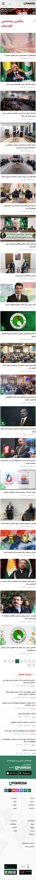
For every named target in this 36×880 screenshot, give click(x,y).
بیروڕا (32, 824)
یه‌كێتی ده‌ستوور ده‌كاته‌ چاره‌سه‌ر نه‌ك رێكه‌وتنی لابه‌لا (20, 552)
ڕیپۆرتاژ (32, 827)
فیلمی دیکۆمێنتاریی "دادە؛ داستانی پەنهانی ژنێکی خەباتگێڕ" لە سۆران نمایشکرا (20, 693)
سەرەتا (32, 798)
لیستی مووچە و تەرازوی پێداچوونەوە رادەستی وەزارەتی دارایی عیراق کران (18, 704)
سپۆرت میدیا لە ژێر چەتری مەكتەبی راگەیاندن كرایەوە (20, 492)
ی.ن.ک (32, 831)
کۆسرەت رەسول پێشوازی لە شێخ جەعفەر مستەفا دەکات (18, 523)
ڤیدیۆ (15, 831)
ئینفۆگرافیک (13, 824)
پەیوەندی (31, 805)
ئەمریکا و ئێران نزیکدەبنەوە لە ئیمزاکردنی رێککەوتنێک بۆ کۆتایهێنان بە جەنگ (18, 740)
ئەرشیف (31, 808)
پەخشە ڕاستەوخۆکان (28, 843)
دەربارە (32, 802)
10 (29, 665)
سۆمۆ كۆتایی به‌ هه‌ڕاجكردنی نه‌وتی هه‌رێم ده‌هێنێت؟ (20, 55)
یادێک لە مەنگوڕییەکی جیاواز (26, 714)
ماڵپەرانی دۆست (29, 847)
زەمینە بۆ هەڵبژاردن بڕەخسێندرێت (25, 276)
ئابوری (15, 808)
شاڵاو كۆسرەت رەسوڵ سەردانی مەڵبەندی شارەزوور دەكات (18, 177)
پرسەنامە (31, 834)
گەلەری (14, 827)
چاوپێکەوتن (30, 821)
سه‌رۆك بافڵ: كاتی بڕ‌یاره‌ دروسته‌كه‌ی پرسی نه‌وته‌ (21, 84)
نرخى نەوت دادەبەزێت (28, 750)
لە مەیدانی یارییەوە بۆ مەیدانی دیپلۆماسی (22, 722)
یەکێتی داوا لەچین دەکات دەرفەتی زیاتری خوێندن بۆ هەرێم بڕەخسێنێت (18, 681)
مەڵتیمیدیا (14, 821)
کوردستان (14, 798)
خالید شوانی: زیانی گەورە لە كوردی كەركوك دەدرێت (20, 305)
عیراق (15, 802)
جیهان (15, 805)
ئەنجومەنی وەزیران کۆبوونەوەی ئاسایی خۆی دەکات (20, 731)
